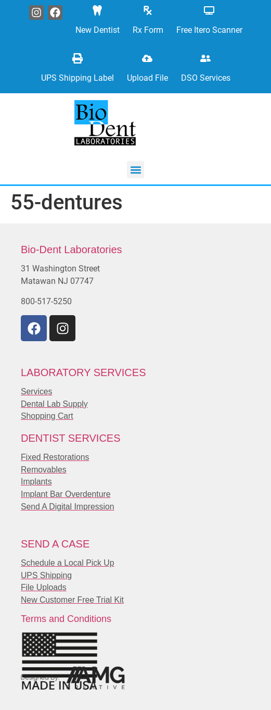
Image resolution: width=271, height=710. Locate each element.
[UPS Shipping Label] (77, 58)
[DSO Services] (205, 58)
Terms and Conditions (66, 619)
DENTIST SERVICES (71, 438)
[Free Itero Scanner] (209, 10)
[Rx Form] (148, 10)
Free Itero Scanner (209, 30)
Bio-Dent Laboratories (71, 249)
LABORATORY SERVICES (83, 372)
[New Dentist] (97, 10)
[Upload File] (147, 58)
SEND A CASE (55, 544)
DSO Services (205, 78)
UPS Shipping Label (77, 78)
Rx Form (148, 30)
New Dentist (97, 30)
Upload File (147, 78)
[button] (135, 169)
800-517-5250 (46, 301)
